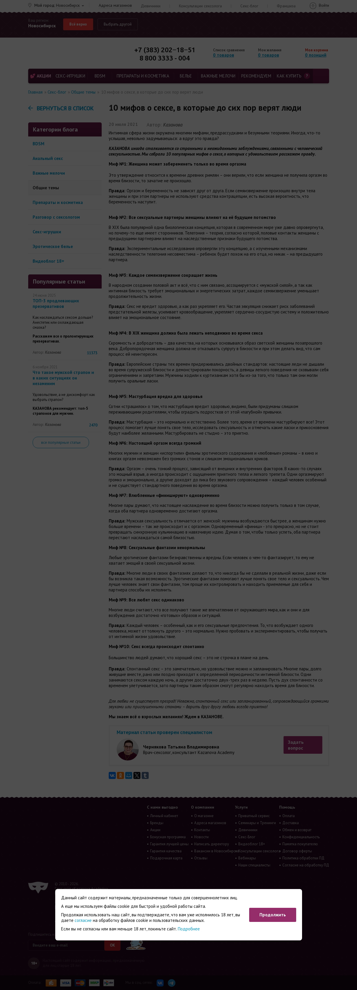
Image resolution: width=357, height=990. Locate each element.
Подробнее (189, 929)
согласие (83, 920)
